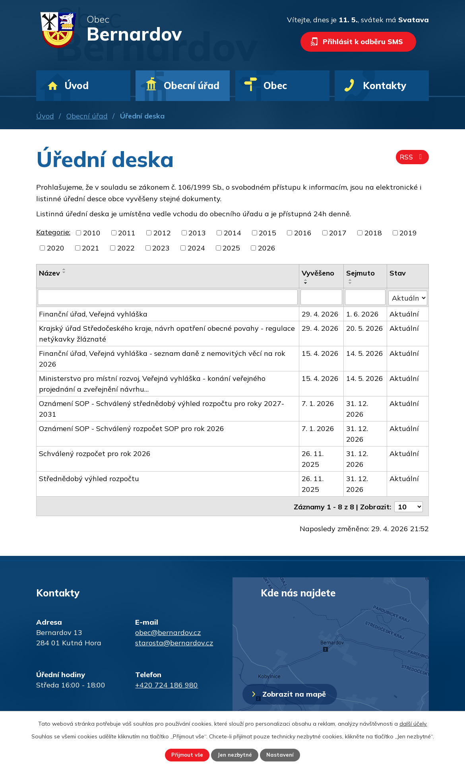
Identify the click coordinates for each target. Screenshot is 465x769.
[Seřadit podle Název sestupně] (64, 272)
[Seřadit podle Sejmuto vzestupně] (351, 280)
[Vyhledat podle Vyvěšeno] (322, 297)
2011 (127, 232)
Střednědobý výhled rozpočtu (89, 477)
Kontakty (384, 85)
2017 (338, 232)
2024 (196, 247)
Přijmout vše (181, 754)
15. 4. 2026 (320, 352)
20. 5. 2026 (365, 327)
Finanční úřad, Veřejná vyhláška (93, 313)
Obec (275, 85)
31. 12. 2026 (357, 408)
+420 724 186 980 (166, 682)
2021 (90, 247)
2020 (55, 247)
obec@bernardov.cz (168, 630)
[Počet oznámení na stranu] (408, 504)
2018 (373, 232)
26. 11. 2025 (313, 458)
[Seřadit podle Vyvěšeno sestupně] (306, 283)
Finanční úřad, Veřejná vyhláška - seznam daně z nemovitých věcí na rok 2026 (162, 358)
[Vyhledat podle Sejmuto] (365, 297)
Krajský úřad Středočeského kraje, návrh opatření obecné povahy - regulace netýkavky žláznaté (167, 333)
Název (49, 273)
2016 (303, 232)
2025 (231, 247)
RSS (411, 159)
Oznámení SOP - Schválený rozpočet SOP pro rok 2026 (131, 427)
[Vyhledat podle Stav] (407, 296)
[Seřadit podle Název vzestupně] (64, 269)
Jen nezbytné (235, 754)
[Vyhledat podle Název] (168, 297)
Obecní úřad (87, 115)
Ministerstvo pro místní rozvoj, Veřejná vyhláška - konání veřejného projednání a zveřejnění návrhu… (152, 383)
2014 (232, 232)
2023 (161, 247)
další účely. (413, 722)
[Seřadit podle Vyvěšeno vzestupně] (306, 280)
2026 (266, 247)
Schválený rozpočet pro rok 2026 (95, 452)
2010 (92, 232)
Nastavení (286, 754)
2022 (126, 247)
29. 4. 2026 (320, 313)
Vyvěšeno (318, 273)
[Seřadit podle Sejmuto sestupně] (351, 283)
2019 (408, 232)
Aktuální (404, 313)
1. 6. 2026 (363, 313)
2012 (162, 232)
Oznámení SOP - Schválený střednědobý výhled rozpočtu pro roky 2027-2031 (161, 408)
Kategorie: (53, 232)
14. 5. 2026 (365, 352)
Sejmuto (361, 273)
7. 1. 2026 (318, 402)
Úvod (45, 115)
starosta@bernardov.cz (174, 640)
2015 (267, 232)
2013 (197, 232)
